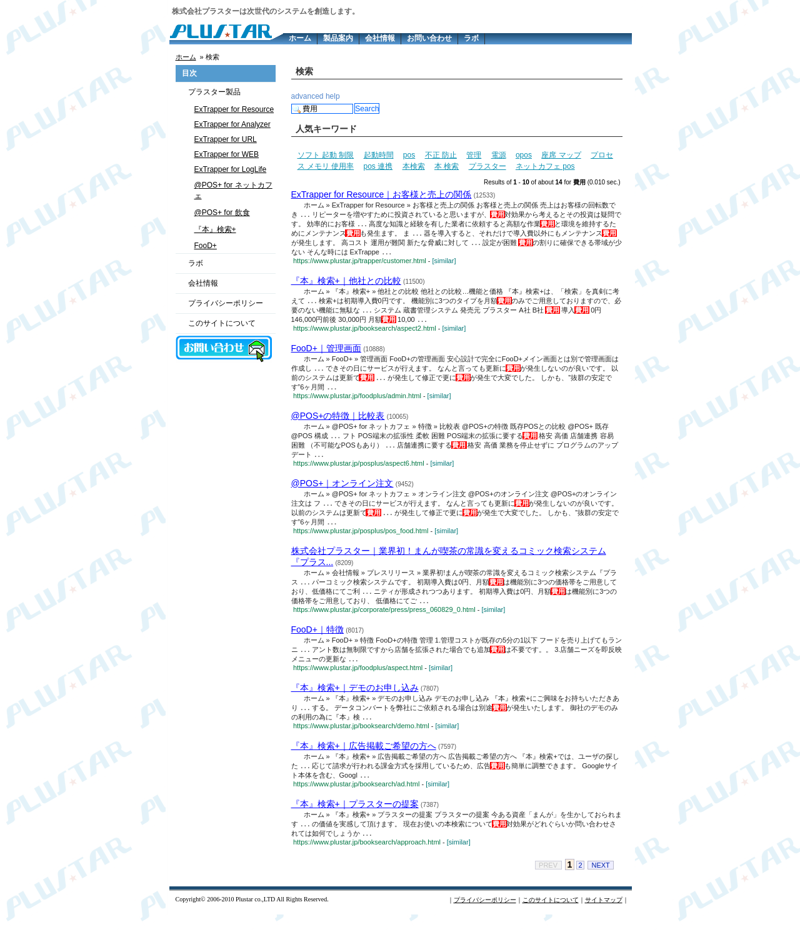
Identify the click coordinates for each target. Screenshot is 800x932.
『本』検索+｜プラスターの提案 (355, 820)
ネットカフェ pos (545, 166)
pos (409, 155)
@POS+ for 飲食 (222, 212)
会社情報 (380, 38)
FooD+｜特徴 (317, 642)
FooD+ (205, 245)
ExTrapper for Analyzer (232, 124)
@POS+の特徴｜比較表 (338, 423)
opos (524, 155)
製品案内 (338, 38)
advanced (307, 96)
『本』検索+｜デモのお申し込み (355, 701)
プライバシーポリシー (225, 303)
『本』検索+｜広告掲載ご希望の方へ (363, 761)
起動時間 (379, 155)
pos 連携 (378, 166)
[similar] (444, 264)
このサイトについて (222, 323)
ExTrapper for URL (225, 139)
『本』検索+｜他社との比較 (346, 284)
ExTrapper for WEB (226, 154)
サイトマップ (603, 917)
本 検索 (446, 166)
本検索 (413, 166)
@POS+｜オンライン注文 (342, 492)
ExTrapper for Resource (234, 109)
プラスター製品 (214, 92)
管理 (473, 155)
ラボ (471, 38)
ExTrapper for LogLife (230, 169)
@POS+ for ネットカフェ (233, 190)
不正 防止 (441, 155)
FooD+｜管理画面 (326, 353)
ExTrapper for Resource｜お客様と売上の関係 (381, 194)
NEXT (600, 882)
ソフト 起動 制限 (326, 155)
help (333, 96)
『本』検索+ (215, 229)
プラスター (487, 166)
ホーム (300, 38)
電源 (498, 155)
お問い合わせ (429, 38)
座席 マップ (561, 155)
